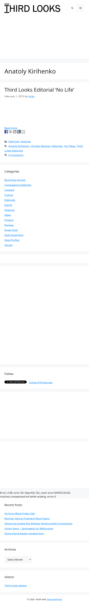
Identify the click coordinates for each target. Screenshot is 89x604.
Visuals (8, 245)
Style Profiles (11, 240)
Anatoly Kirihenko (18, 146)
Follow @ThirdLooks (41, 382)
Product (9, 220)
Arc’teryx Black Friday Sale (19, 513)
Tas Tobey (69, 146)
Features (26, 141)
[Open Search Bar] (72, 8)
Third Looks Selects (15, 585)
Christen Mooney (40, 146)
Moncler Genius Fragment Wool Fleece (27, 518)
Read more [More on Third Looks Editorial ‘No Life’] (10, 128)
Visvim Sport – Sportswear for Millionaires (28, 528)
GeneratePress (54, 599)
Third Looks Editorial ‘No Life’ (39, 89)
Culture (8, 195)
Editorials (13, 141)
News (7, 215)
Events (8, 205)
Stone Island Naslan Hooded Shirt (24, 533)
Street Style (11, 230)
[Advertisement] (44, 38)
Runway (9, 225)
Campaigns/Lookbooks (17, 185)
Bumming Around (14, 180)
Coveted (9, 190)
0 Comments (15, 155)
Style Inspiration (13, 235)
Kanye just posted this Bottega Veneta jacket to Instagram (38, 523)
